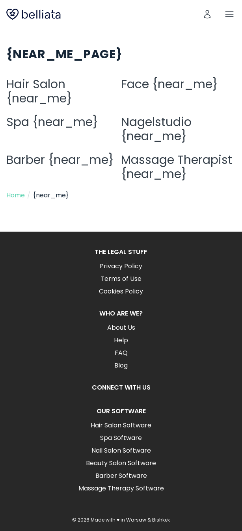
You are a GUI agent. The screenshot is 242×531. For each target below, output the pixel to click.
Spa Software (121, 437)
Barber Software (121, 475)
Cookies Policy (121, 291)
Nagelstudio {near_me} (156, 129)
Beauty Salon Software (121, 463)
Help (121, 340)
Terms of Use (121, 278)
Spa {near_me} (52, 122)
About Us (121, 327)
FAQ (121, 352)
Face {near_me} (169, 84)
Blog (121, 365)
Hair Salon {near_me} (39, 91)
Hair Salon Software (121, 425)
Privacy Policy (121, 266)
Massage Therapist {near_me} (176, 167)
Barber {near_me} (60, 160)
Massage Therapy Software (121, 488)
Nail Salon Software (121, 450)
